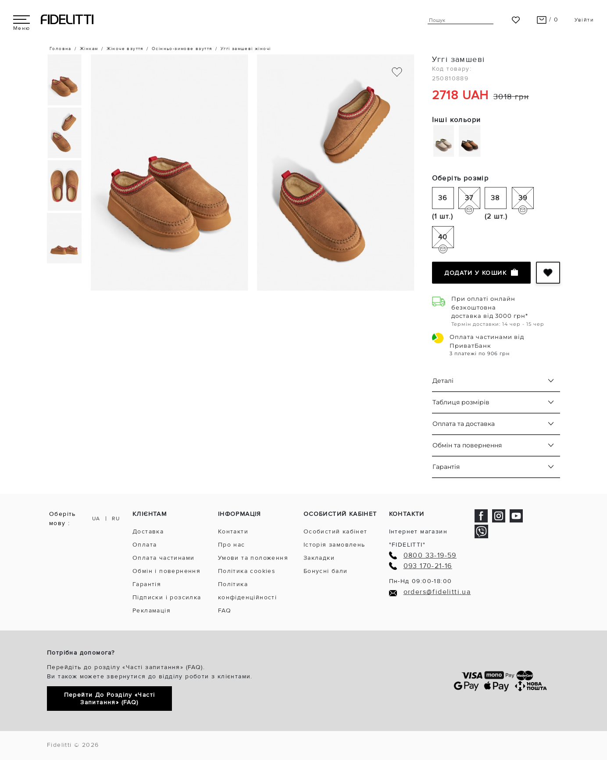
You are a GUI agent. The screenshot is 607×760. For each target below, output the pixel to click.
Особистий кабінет (336, 531)
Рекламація (151, 610)
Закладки (319, 558)
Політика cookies (246, 571)
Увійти (584, 20)
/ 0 (547, 19)
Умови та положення (253, 558)
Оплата (144, 544)
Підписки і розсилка (166, 597)
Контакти (233, 531)
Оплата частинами (163, 558)
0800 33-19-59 (430, 555)
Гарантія (446, 467)
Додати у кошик (481, 273)
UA (96, 518)
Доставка (148, 531)
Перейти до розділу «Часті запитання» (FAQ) (109, 698)
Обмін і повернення (166, 571)
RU (116, 518)
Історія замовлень (334, 544)
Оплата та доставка (463, 424)
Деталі (442, 381)
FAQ (224, 610)
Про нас (231, 544)
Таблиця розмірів (460, 402)
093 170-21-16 (427, 566)
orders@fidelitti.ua (437, 592)
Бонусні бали (326, 571)
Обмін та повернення (467, 445)
